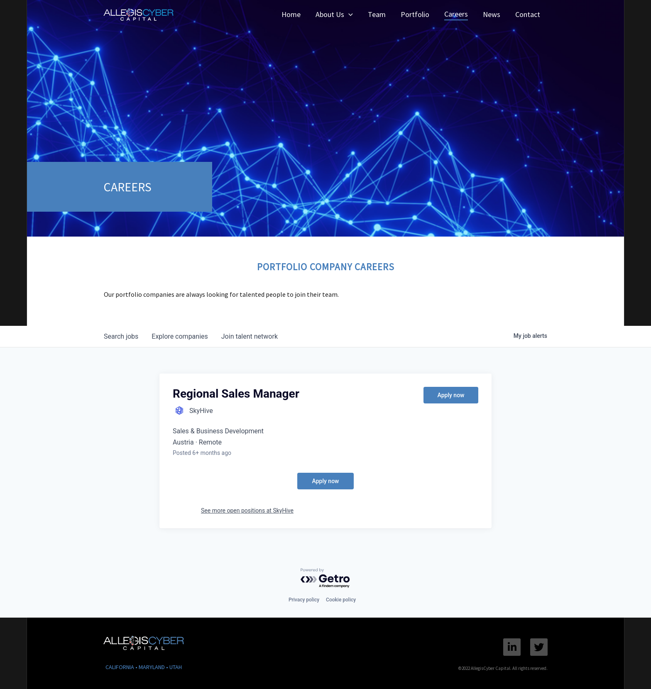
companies (180, 336)
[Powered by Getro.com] (325, 578)
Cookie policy (341, 600)
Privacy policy (304, 600)
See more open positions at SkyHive (247, 510)
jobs (121, 336)
